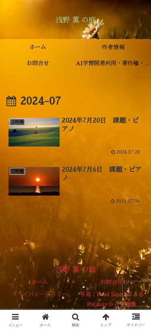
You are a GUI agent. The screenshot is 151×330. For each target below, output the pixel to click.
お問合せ (111, 282)
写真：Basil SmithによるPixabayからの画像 (112, 299)
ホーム (39, 282)
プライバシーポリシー (39, 294)
